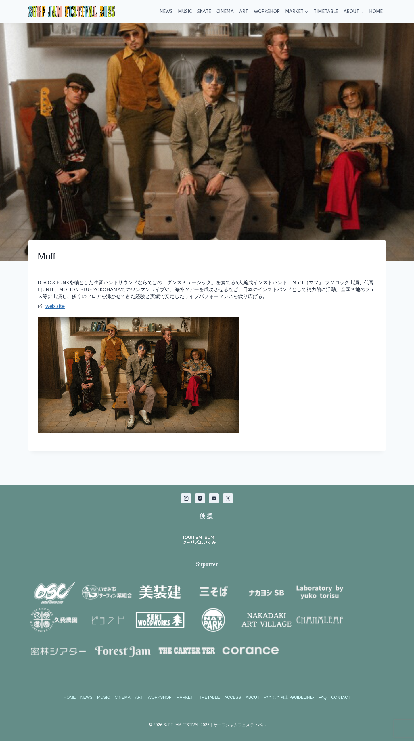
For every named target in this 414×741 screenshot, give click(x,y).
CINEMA (225, 11)
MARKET (184, 697)
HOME (376, 11)
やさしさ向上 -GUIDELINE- (289, 697)
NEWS (166, 11)
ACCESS (233, 697)
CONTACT (340, 697)
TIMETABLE (326, 11)
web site (55, 306)
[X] (228, 487)
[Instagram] (186, 487)
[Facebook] (200, 487)
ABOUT (253, 697)
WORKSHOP (267, 11)
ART (243, 11)
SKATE (204, 11)
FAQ (323, 697)
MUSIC (185, 11)
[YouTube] (214, 487)
